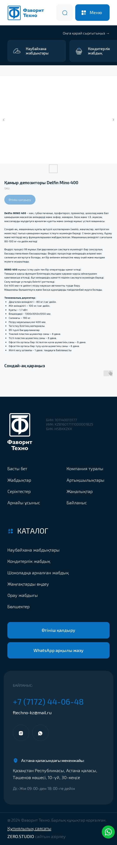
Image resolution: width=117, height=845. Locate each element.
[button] (40, 606)
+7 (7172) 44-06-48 (48, 701)
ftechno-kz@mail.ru (32, 712)
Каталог (32, 530)
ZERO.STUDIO (36, 836)
